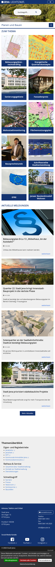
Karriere (8, 480)
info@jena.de (44, 527)
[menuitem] (27, 453)
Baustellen (9, 489)
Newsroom (10, 485)
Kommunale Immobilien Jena (17, 457)
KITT (7, 455)
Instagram (42, 543)
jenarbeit (9, 453)
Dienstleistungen (11, 471)
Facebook (12, 543)
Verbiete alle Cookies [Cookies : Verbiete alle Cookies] (28, 560)
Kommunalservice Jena (14, 460)
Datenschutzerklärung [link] (27, 564)
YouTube (27, 543)
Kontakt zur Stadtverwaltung (16, 469)
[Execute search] (36, 12)
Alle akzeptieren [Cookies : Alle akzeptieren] (11, 560)
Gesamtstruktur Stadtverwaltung (17, 467)
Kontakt (51, 550)
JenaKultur (10, 450)
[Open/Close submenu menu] (51, 25)
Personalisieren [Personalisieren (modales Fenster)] (45, 560)
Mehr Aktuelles (27, 417)
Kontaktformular (46, 512)
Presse (8, 482)
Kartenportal (11, 487)
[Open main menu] (50, 1)
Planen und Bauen (11, 25)
